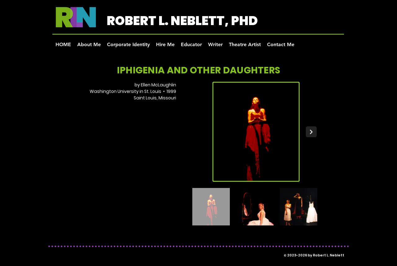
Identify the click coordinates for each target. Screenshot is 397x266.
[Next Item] (311, 131)
